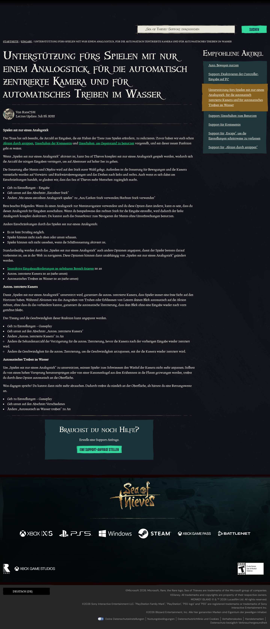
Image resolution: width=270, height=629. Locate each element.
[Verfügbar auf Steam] (155, 534)
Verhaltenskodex (232, 619)
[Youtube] (134, 552)
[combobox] (186, 29)
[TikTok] (160, 552)
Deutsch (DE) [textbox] (22, 591)
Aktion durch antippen (18, 143)
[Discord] (150, 552)
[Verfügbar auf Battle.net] (234, 534)
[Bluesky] (171, 552)
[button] (26, 591)
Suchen (254, 29)
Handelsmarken (254, 619)
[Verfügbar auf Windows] (115, 534)
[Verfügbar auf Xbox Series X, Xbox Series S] (36, 534)
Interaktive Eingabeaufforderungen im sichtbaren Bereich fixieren (50, 268)
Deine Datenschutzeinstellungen (124, 619)
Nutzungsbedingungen (161, 619)
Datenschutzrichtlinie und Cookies (198, 619)
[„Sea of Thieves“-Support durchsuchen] (186, 29)
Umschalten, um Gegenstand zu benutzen (106, 143)
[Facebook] (97, 551)
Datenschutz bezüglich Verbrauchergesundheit (238, 622)
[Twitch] (118, 552)
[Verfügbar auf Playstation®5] (75, 534)
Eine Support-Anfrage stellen (99, 450)
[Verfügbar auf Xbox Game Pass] (194, 534)
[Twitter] (107, 551)
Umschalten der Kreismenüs (53, 143)
